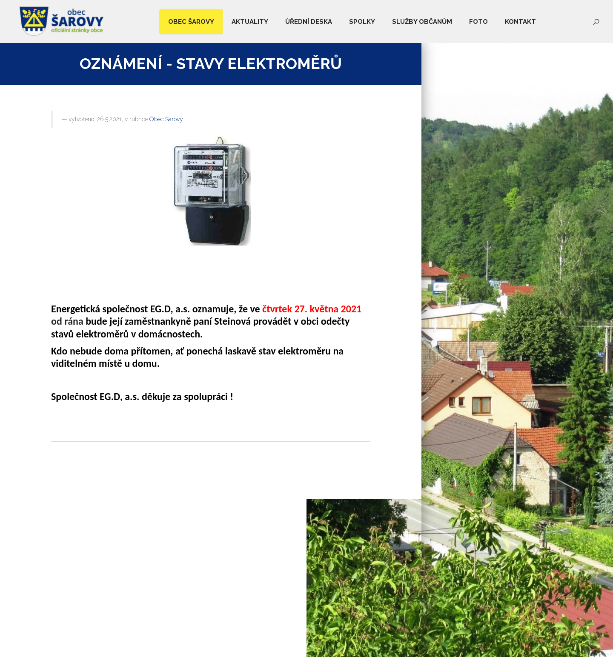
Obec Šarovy (166, 119)
